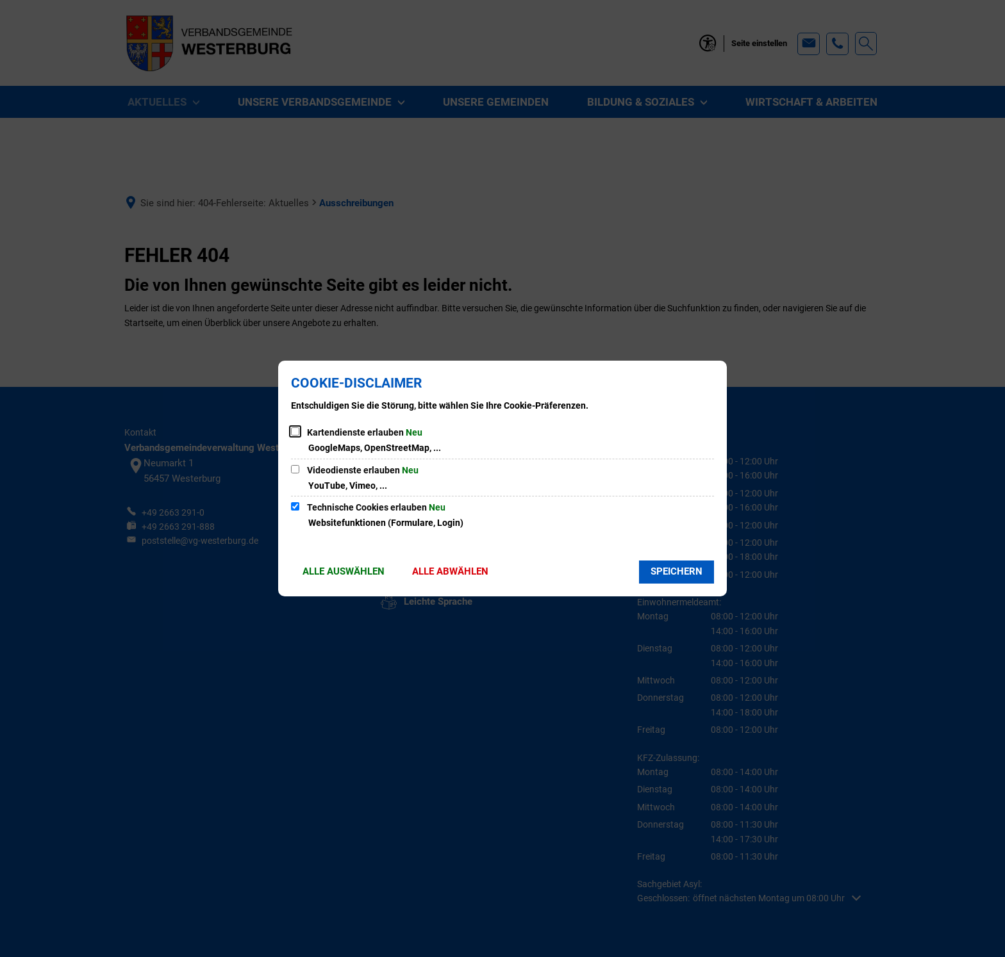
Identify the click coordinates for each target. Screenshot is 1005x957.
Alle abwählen (450, 571)
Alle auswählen (344, 571)
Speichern (676, 571)
